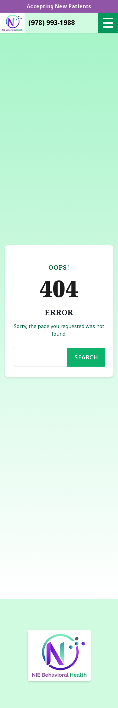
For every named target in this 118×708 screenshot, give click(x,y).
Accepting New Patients (59, 6)
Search (86, 357)
